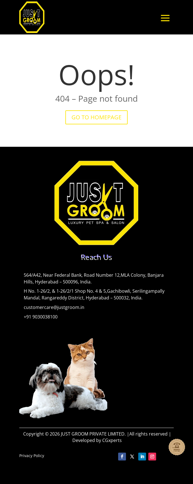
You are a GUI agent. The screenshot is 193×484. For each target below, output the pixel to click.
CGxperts (112, 440)
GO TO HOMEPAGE (96, 117)
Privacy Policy (31, 455)
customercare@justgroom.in (54, 307)
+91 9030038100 (41, 317)
